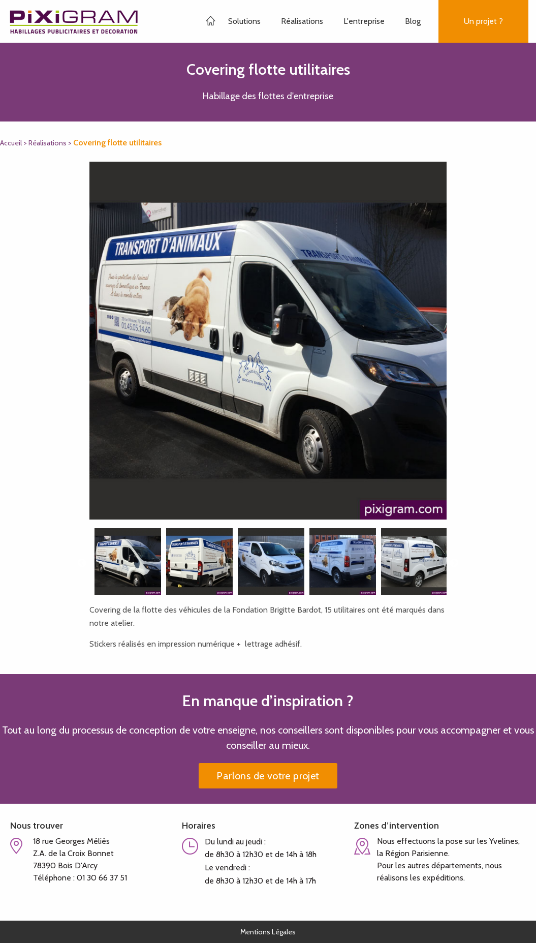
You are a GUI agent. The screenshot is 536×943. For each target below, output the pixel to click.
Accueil (11, 142)
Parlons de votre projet (267, 776)
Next (454, 563)
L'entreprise (364, 21)
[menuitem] (252, 21)
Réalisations (302, 21)
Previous (82, 563)
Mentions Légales (268, 931)
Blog (413, 21)
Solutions (244, 21)
